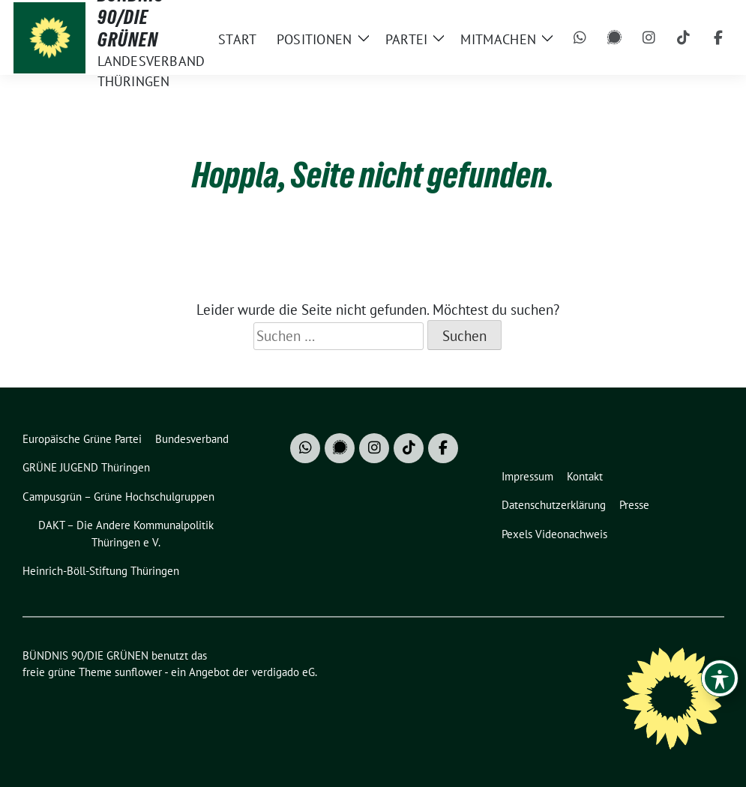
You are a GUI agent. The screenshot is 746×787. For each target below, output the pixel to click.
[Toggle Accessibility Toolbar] (720, 678)
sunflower (138, 672)
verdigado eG (283, 672)
